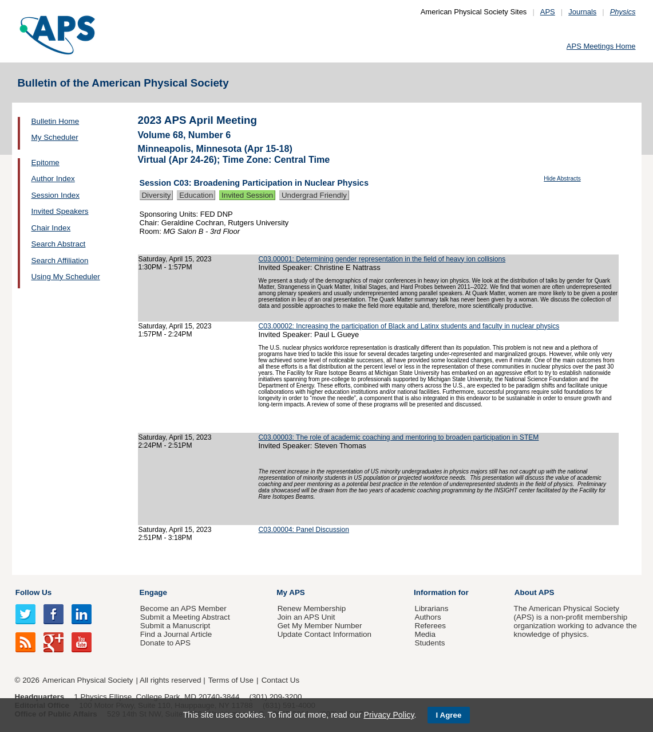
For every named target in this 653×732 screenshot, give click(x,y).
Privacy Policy (388, 714)
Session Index (55, 195)
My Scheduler (54, 137)
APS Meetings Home (601, 46)
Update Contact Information (324, 634)
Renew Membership (312, 608)
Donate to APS (165, 643)
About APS (535, 592)
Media (425, 634)
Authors (427, 617)
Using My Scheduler (65, 276)
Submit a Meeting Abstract (185, 617)
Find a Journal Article (176, 634)
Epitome (45, 162)
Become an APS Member (183, 608)
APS (547, 11)
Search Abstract (58, 244)
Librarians (431, 608)
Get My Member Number (320, 625)
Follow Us (33, 592)
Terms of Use (231, 680)
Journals (582, 11)
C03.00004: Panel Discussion (304, 530)
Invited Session (247, 195)
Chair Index (51, 228)
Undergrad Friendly (314, 195)
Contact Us (280, 680)
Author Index (53, 178)
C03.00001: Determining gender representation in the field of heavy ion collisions (382, 259)
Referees (430, 625)
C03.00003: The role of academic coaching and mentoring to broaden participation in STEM (399, 437)
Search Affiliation (60, 260)
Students (429, 643)
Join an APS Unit (306, 617)
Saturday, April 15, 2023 (175, 259)
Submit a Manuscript (175, 625)
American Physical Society (87, 680)
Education (196, 195)
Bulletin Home (55, 121)
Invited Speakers (60, 211)
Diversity (156, 195)
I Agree (449, 715)
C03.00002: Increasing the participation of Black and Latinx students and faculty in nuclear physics (409, 326)
